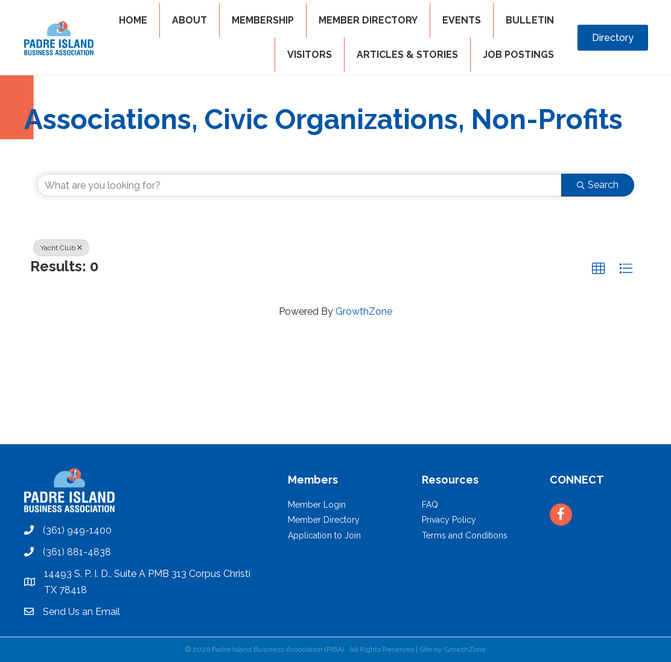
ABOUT (189, 20)
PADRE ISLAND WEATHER (335, 398)
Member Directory (324, 520)
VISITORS (309, 54)
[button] (599, 269)
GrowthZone (364, 311)
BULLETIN (530, 20)
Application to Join (324, 535)
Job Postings (518, 54)
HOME (133, 20)
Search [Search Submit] (598, 185)
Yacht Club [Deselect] (61, 248)
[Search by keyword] (299, 185)
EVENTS (461, 20)
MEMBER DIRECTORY (368, 20)
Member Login (317, 504)
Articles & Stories (407, 54)
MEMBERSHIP (263, 20)
